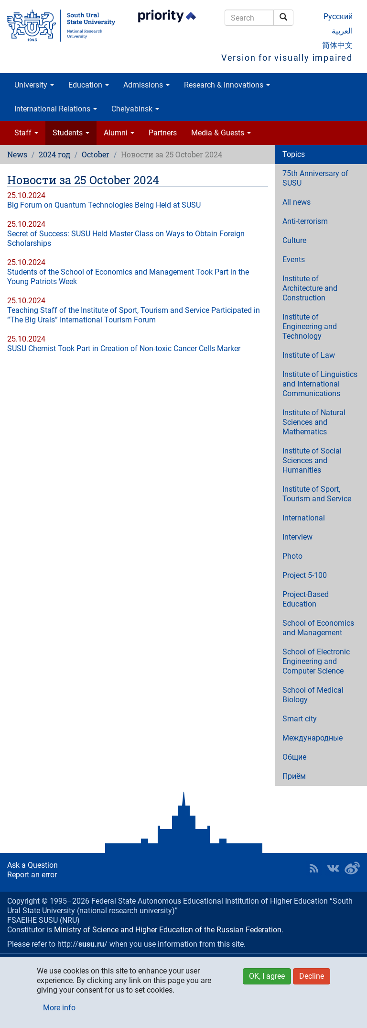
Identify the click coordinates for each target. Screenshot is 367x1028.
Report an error (32, 874)
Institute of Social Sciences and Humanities (312, 460)
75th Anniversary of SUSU (315, 178)
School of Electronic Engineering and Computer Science (316, 661)
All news (296, 202)
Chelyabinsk (135, 108)
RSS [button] (314, 868)
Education (88, 84)
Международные (312, 737)
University (34, 84)
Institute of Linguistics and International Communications (319, 384)
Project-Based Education (305, 599)
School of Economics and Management (318, 628)
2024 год (54, 154)
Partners (163, 132)
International (303, 517)
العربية (342, 30)
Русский (338, 16)
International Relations (55, 108)
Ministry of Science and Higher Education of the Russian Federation (167, 929)
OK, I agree (267, 976)
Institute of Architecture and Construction (309, 288)
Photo (292, 556)
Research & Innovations (227, 84)
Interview (297, 537)
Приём (294, 776)
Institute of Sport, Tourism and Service (316, 494)
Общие (294, 757)
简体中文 (337, 45)
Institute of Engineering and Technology (309, 326)
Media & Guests (221, 132)
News (17, 154)
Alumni (119, 132)
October (95, 154)
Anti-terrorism (305, 221)
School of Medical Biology (313, 694)
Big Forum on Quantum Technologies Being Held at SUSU (104, 205)
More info (59, 1007)
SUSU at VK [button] (333, 868)
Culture (294, 240)
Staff (26, 132)
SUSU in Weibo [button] (352, 868)
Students (71, 132)
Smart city (299, 718)
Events (293, 259)
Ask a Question (32, 865)
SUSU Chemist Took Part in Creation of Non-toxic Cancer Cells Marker (123, 348)
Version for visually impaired (287, 58)
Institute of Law (308, 355)
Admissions (146, 84)
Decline (311, 976)
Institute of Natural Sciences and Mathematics (313, 422)
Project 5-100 (304, 575)
